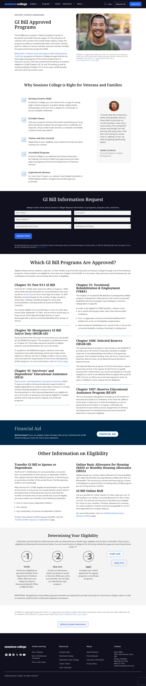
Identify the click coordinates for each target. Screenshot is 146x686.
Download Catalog (66, 656)
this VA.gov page (61, 361)
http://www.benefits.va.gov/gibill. (87, 60)
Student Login (64, 652)
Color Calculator (65, 667)
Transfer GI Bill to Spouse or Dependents (32, 519)
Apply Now (119, 563)
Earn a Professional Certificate (39, 657)
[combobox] (77, 219)
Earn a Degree (37, 652)
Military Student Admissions (73, 624)
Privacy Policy (41, 247)
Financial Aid (107, 434)
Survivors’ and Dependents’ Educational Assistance (40, 381)
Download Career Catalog (69, 660)
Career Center (64, 664)
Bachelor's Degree (25, 53)
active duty (28, 294)
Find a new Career (39, 662)
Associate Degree (41, 53)
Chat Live (115, 553)
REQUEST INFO (23, 236)
